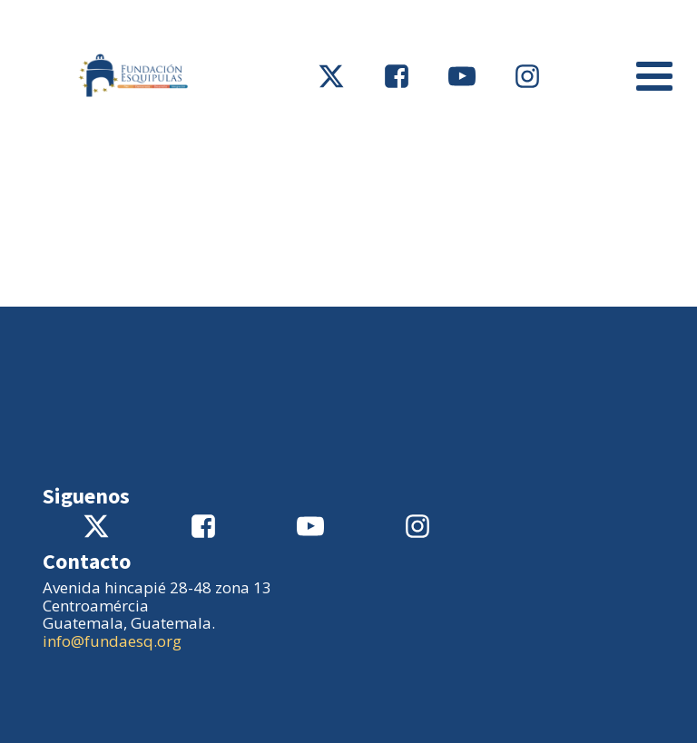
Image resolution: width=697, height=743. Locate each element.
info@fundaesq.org (112, 641)
